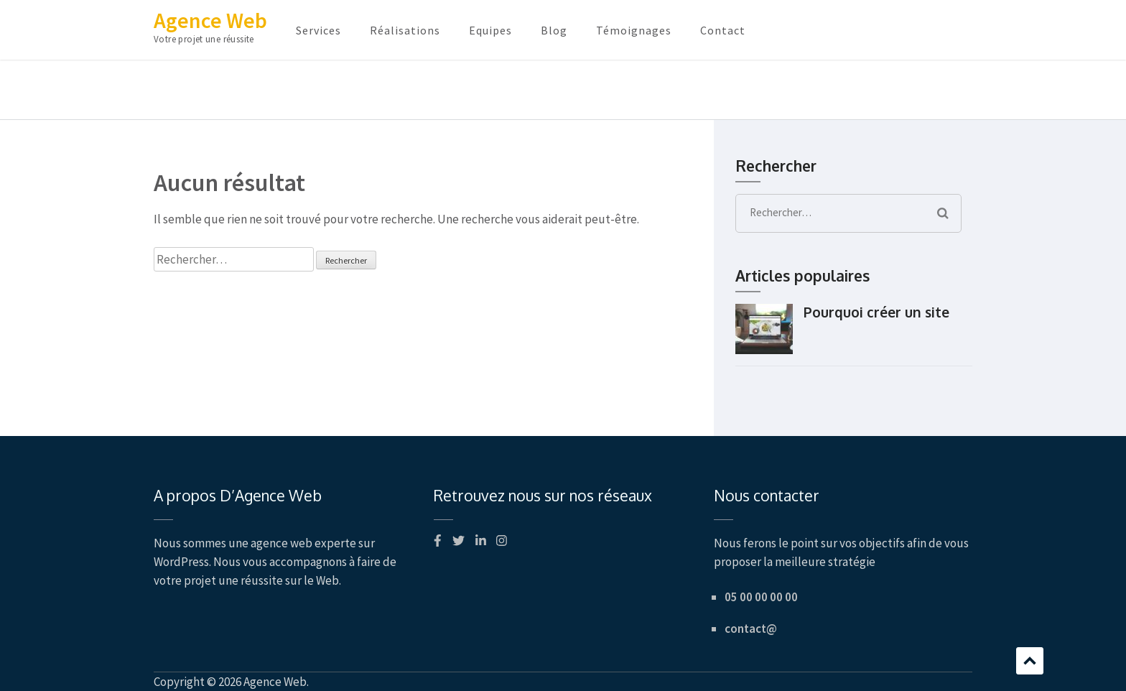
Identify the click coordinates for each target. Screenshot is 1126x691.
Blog (554, 30)
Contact (722, 30)
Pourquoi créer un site (876, 311)
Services (318, 30)
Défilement (1029, 660)
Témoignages (633, 30)
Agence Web (210, 20)
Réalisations (405, 30)
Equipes (490, 30)
